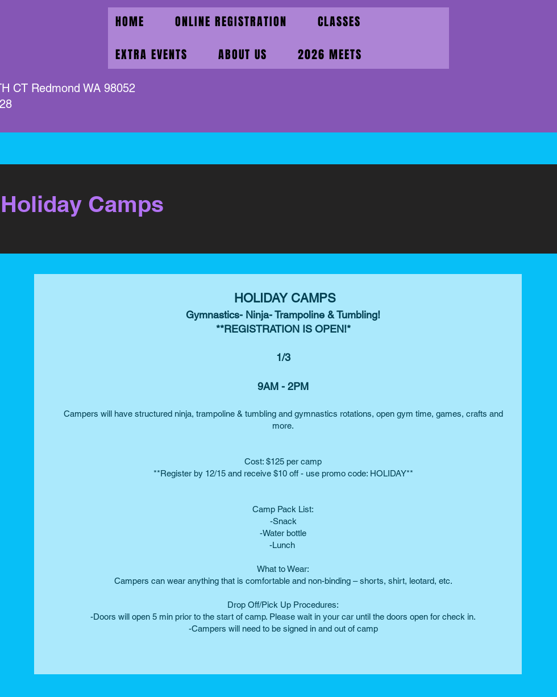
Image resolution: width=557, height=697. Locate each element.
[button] (151, 54)
